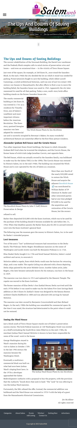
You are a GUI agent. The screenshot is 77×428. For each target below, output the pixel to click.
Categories (8, 413)
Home (6, 34)
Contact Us (43, 415)
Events (31, 413)
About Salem (19, 34)
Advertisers (65, 413)
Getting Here (52, 413)
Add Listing (31, 415)
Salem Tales (34, 34)
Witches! (41, 413)
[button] (38, 44)
